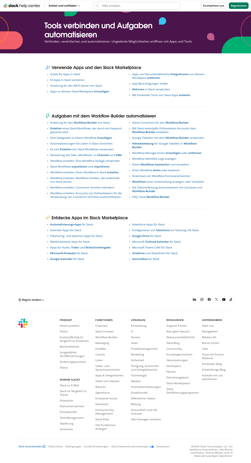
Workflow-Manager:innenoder (166, 153)
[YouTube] (223, 300)
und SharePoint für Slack (154, 253)
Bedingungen (73, 446)
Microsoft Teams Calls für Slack (152, 247)
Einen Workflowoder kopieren (156, 170)
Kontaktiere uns (213, 5)
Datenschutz (55, 446)
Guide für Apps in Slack (65, 74)
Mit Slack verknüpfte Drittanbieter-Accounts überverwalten (164, 130)
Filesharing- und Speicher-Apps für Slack (76, 236)
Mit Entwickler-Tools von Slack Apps (161, 95)
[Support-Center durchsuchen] (140, 6)
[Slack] (23, 375)
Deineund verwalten (160, 164)
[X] (216, 300)
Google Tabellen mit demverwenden (168, 138)
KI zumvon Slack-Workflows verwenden (82, 149)
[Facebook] (209, 300)
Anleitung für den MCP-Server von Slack (76, 86)
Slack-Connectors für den (160, 122)
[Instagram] (201, 300)
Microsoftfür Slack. (156, 242)
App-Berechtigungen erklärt (150, 83)
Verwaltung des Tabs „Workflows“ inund (86, 155)
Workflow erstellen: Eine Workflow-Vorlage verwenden (85, 161)
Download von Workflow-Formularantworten (161, 176)
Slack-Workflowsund (80, 166)
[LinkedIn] (194, 300)
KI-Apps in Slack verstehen (67, 80)
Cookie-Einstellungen (96, 446)
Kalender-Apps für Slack (65, 230)
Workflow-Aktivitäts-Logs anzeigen (154, 159)
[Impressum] (161, 446)
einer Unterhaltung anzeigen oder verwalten (168, 182)
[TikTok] (231, 300)
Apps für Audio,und (80, 247)
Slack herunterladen (32, 446)
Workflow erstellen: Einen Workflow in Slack (84, 172)
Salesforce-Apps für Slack (148, 224)
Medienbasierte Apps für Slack (70, 242)
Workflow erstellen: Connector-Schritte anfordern (82, 187)
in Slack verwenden (151, 89)
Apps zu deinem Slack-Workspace (79, 91)
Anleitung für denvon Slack (80, 122)
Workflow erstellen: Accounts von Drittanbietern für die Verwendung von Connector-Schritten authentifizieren (86, 195)
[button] (31, 300)
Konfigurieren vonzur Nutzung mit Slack (165, 230)
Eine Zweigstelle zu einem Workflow (81, 138)
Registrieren (239, 5)
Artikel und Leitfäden (64, 5)
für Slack (71, 224)
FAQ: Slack (151, 197)
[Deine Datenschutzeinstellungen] (131, 446)
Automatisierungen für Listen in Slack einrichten (81, 143)
